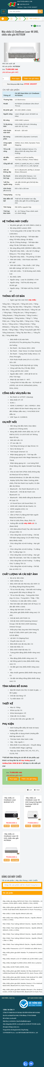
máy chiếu (32, 300)
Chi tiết (6, 826)
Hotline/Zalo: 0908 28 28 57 (12, 763)
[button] (6, 52)
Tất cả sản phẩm (8, 880)
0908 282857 (32, 7)
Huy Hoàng (25, 760)
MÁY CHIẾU (33, 880)
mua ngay (15, 826)
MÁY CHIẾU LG (35, 18)
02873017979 (24, 4)
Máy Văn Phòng (21, 880)
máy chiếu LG (29, 523)
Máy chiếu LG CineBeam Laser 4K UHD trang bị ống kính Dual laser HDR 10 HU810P (33, 802)
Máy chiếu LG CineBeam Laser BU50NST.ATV (10, 800)
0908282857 (12, 1021)
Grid (36, 790)
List (29, 790)
